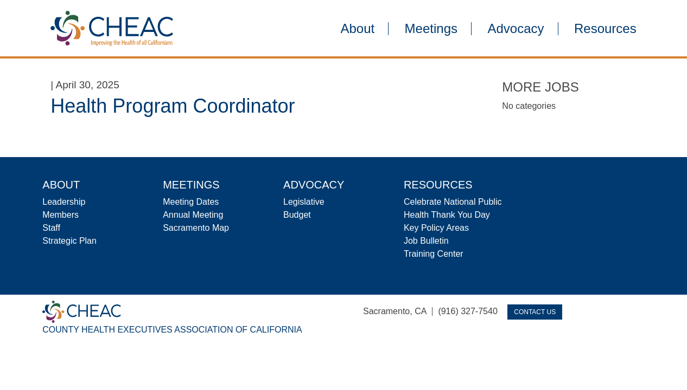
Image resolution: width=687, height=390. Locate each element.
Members (60, 214)
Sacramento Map (196, 227)
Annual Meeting (193, 214)
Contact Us (535, 312)
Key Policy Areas (436, 227)
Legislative (304, 201)
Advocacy (515, 28)
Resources (605, 28)
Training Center (433, 253)
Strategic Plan (69, 240)
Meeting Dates (191, 201)
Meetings (431, 28)
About (357, 28)
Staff (51, 227)
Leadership (63, 201)
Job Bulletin (426, 240)
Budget (297, 214)
